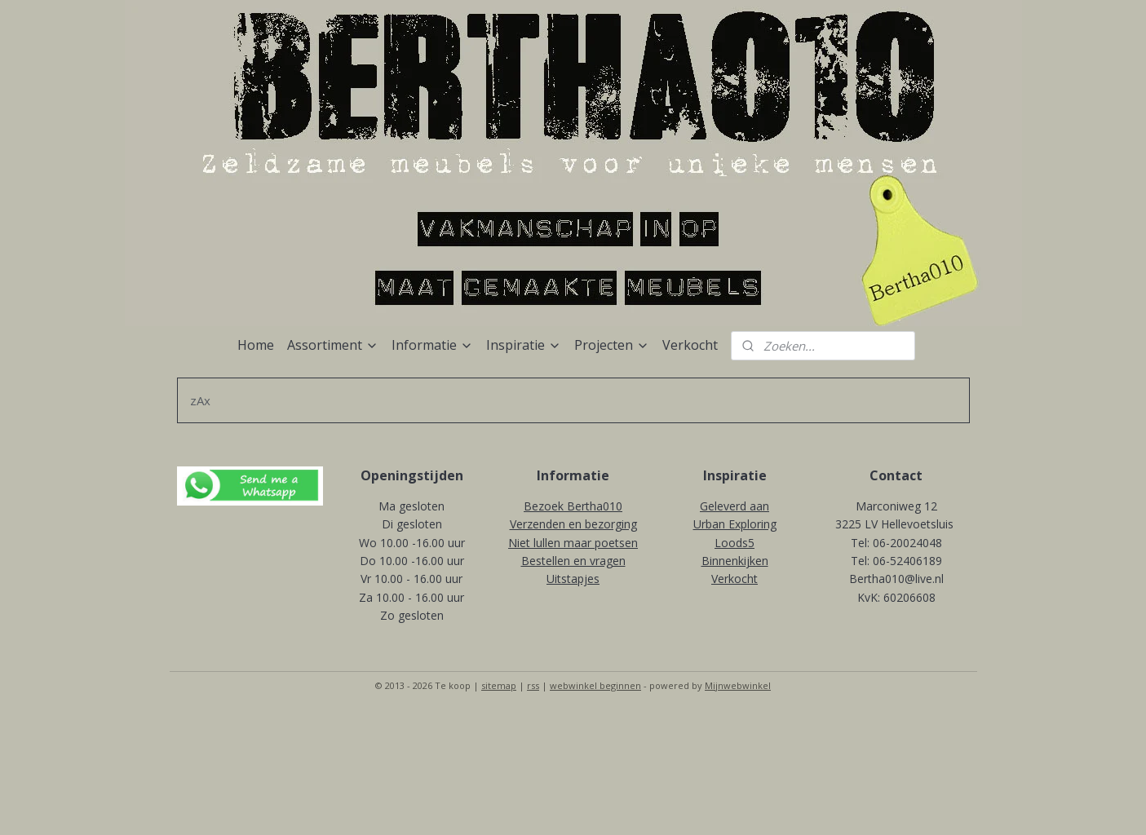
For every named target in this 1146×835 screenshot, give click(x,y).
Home (255, 345)
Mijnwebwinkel (738, 685)
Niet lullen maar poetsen (573, 542)
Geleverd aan (734, 506)
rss (533, 685)
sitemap (498, 685)
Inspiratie (523, 345)
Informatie (432, 345)
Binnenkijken (734, 560)
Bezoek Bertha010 (573, 506)
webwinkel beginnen (595, 685)
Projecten (611, 345)
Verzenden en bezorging (573, 524)
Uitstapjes (573, 578)
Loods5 (734, 542)
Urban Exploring (735, 524)
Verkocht (690, 345)
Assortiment (332, 345)
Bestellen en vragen (573, 560)
